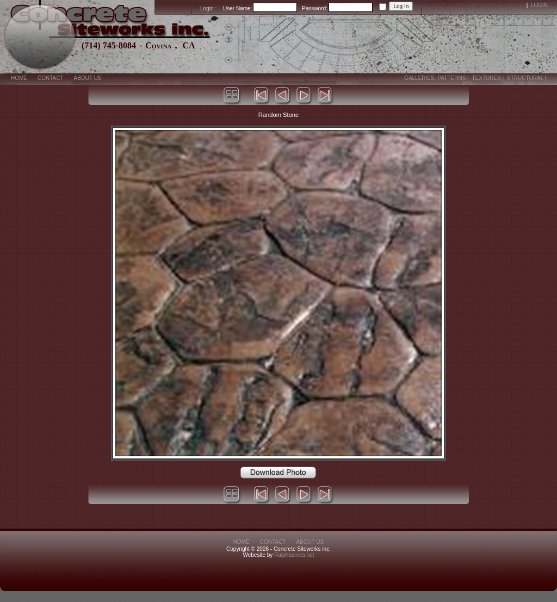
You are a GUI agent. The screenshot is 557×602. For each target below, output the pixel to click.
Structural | (527, 78)
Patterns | (453, 78)
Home (19, 78)
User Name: (237, 8)
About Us (88, 78)
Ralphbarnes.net (294, 555)
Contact (51, 78)
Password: (314, 8)
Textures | (488, 78)
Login (539, 5)
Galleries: (420, 78)
